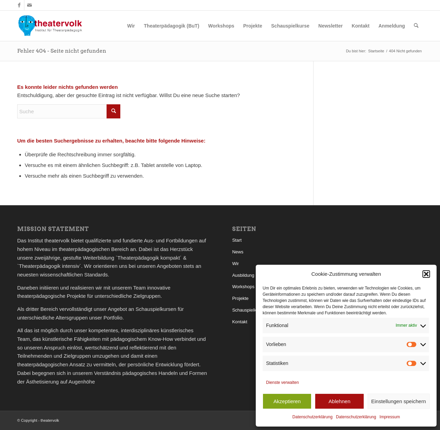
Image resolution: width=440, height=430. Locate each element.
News (237, 251)
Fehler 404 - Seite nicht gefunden (61, 51)
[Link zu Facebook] (19, 5)
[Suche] (416, 26)
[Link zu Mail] (29, 5)
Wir (235, 263)
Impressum (390, 417)
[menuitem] (131, 26)
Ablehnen (339, 401)
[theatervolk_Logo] (50, 26)
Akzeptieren (287, 401)
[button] (426, 274)
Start (236, 240)
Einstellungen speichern (398, 401)
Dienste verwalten (282, 382)
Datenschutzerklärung (313, 417)
